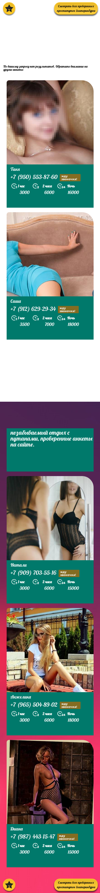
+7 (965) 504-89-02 (46, 705)
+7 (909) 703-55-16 (45, 573)
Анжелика (21, 697)
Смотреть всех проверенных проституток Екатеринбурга (76, 8)
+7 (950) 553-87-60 (46, 177)
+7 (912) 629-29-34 (45, 309)
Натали (19, 565)
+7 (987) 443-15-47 (44, 837)
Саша (16, 301)
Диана (17, 829)
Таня (15, 169)
